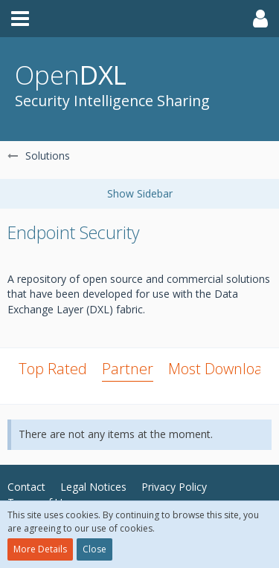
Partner (127, 369)
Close (94, 549)
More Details (40, 549)
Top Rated (53, 369)
